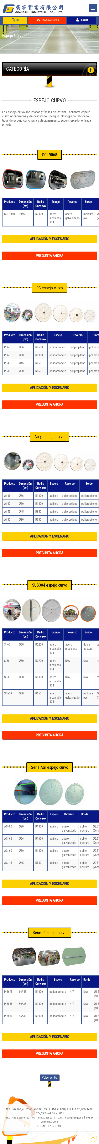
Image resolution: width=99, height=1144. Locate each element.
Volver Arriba (49, 1077)
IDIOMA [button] (82, 20)
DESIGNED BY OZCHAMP (49, 1126)
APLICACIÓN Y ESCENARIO (49, 239)
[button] (91, 70)
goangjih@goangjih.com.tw (79, 1117)
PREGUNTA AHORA (49, 255)
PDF (15, 20)
